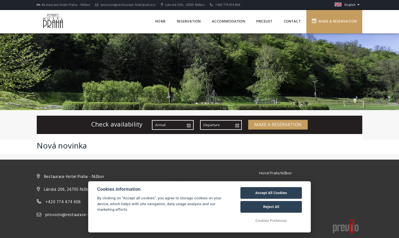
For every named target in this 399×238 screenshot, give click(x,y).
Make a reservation (334, 21)
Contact (292, 21)
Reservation (189, 21)
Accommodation (228, 21)
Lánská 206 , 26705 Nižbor (183, 5)
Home (160, 21)
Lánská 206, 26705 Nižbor (68, 189)
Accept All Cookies (271, 193)
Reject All (271, 207)
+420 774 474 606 (227, 5)
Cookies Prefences (271, 221)
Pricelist (264, 21)
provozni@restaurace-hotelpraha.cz (125, 5)
